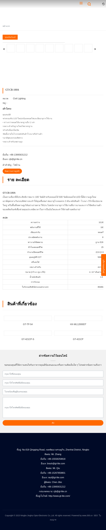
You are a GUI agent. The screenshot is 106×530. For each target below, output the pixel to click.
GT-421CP (78, 339)
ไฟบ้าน (16, 165)
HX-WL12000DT (78, 324)
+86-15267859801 (56, 473)
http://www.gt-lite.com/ (59, 496)
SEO (96, 515)
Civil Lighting (19, 98)
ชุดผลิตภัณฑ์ (10, 37)
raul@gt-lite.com (56, 477)
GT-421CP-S (28, 339)
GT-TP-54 (28, 324)
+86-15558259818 (56, 459)
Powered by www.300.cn (82, 515)
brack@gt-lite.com (56, 463)
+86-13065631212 (18, 155)
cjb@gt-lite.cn (15, 159)
